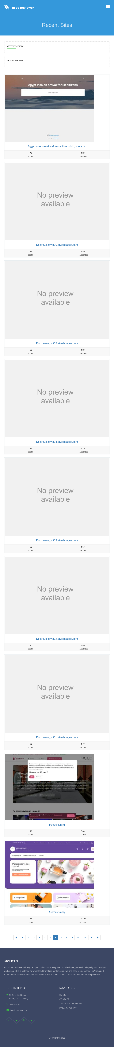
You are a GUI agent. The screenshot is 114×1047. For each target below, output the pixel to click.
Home (62, 995)
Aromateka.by (57, 912)
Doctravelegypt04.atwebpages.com (57, 441)
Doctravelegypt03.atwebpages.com (57, 540)
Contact (64, 999)
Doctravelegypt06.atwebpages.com (57, 244)
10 (78, 937)
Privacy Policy (67, 1008)
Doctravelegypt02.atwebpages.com (57, 638)
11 (85, 937)
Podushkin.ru (57, 824)
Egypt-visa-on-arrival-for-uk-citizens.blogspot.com (57, 146)
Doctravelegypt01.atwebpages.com (57, 737)
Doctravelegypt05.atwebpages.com (57, 343)
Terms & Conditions (70, 1003)
